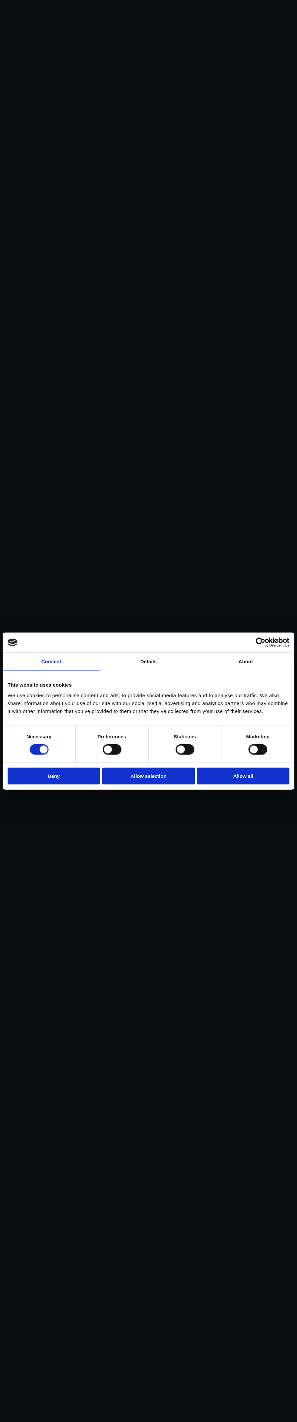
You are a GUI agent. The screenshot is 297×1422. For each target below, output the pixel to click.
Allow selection (148, 776)
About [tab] (246, 661)
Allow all (243, 776)
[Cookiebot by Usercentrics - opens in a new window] (260, 642)
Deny (54, 776)
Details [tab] (148, 661)
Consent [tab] (51, 661)
